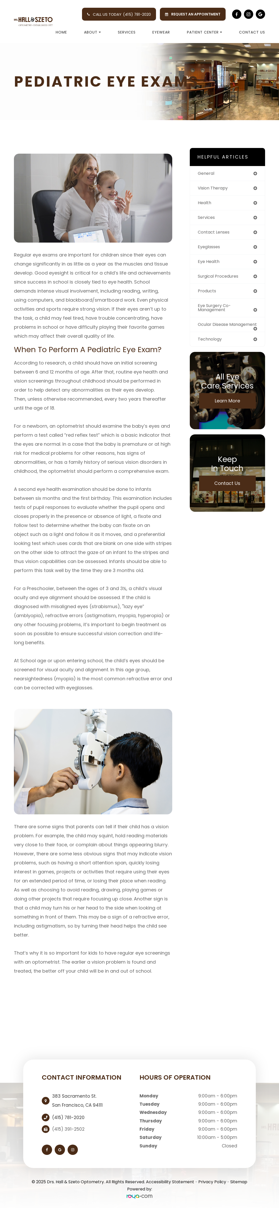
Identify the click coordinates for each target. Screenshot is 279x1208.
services (207, 219)
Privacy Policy (212, 1182)
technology (211, 347)
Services (127, 32)
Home (61, 32)
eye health (209, 263)
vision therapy (214, 188)
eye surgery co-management (216, 310)
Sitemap (238, 1182)
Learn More (227, 409)
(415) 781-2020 (137, 14)
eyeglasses (210, 248)
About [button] (92, 32)
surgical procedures (220, 279)
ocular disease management (215, 330)
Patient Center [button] (204, 32)
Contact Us (252, 32)
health (205, 203)
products (208, 294)
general (207, 173)
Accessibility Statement (170, 1182)
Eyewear (161, 32)
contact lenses (215, 233)
